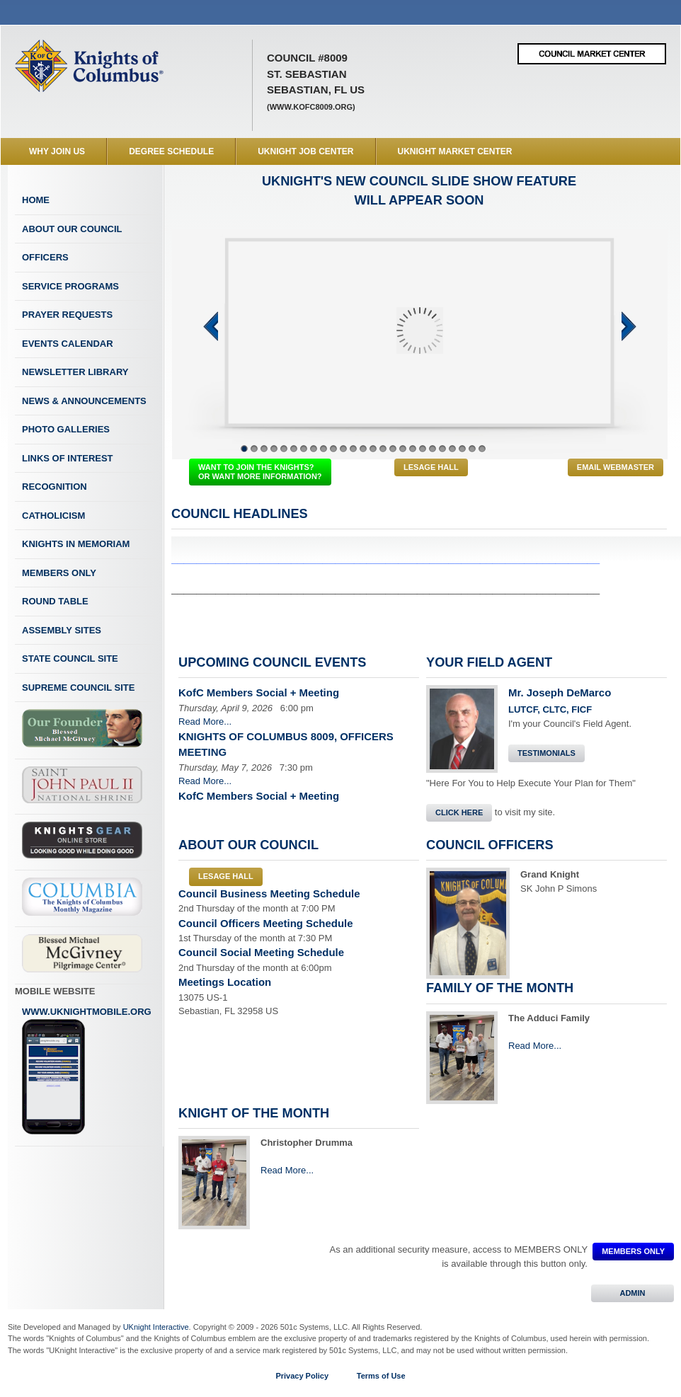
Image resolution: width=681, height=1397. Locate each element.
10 (333, 448)
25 (482, 448)
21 (442, 448)
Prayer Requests (67, 314)
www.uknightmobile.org (86, 1070)
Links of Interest (67, 458)
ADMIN (632, 1293)
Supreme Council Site (78, 687)
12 (353, 448)
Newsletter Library (75, 372)
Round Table (55, 601)
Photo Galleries (66, 429)
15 (383, 448)
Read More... (204, 721)
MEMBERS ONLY (633, 1251)
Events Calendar (67, 343)
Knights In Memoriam (76, 544)
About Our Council (72, 229)
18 (412, 448)
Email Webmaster (615, 467)
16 (393, 448)
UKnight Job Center (305, 151)
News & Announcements (84, 401)
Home (36, 200)
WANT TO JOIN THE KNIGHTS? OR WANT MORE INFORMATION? (260, 472)
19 (422, 448)
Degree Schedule (171, 151)
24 (472, 448)
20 (432, 448)
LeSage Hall (431, 467)
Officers (45, 257)
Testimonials (546, 753)
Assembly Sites (61, 630)
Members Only (59, 573)
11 (343, 448)
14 (373, 448)
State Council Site (70, 658)
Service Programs (70, 286)
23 (462, 448)
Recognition (54, 486)
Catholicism (53, 515)
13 (363, 448)
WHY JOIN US (57, 151)
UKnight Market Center (455, 151)
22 (452, 448)
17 (403, 448)
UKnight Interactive (156, 1327)
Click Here (459, 812)
